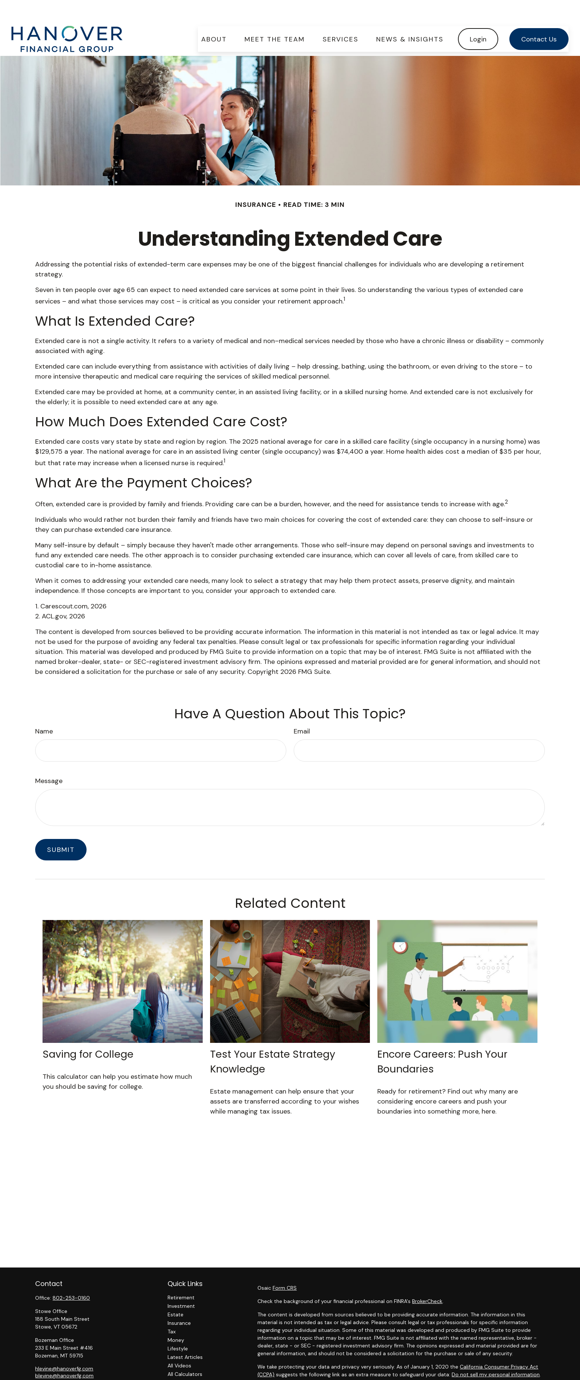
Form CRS (285, 1265)
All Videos (179, 1343)
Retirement (181, 1275)
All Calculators (185, 1352)
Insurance (179, 1300)
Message (49, 758)
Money (176, 1317)
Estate (175, 1292)
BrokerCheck (427, 1279)
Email (302, 709)
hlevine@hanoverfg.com (64, 1346)
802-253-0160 (71, 1275)
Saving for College (88, 1032)
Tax (172, 1309)
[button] (214, 17)
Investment (181, 1283)
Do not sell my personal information (496, 1352)
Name (44, 709)
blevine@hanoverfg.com (64, 1353)
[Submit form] (61, 827)
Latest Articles (185, 1335)
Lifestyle (178, 1326)
